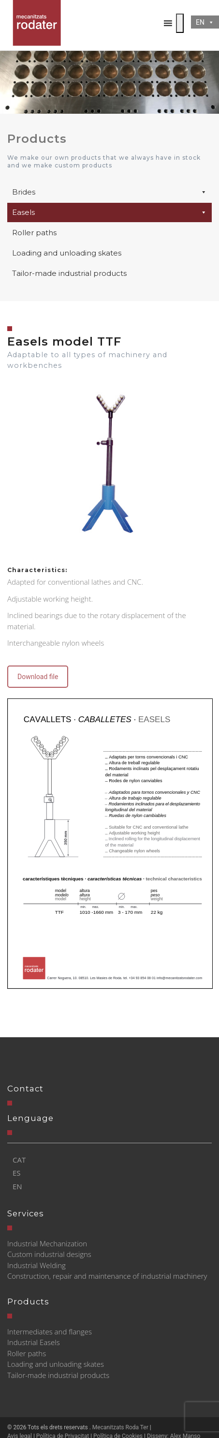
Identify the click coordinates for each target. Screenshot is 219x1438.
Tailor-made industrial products (69, 273)
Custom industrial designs (49, 1254)
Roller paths (34, 232)
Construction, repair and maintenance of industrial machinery (107, 1276)
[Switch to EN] (19, 1186)
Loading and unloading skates (66, 252)
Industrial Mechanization (47, 1243)
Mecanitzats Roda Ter (120, 1427)
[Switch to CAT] (19, 1159)
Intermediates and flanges (49, 1331)
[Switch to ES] (19, 1173)
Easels (109, 212)
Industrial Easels (33, 1342)
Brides (109, 192)
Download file (37, 677)
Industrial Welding (36, 1265)
